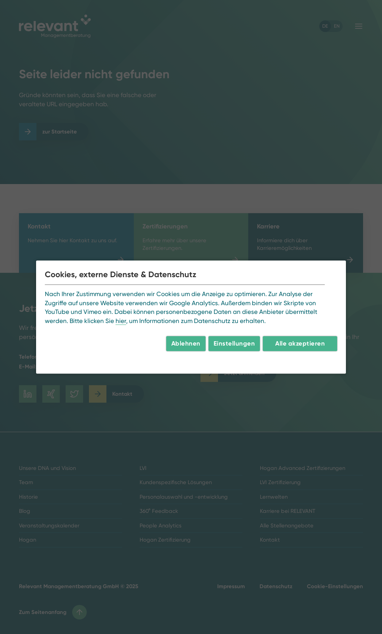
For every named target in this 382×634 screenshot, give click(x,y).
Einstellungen (234, 343)
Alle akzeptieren (300, 343)
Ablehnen (185, 343)
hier (121, 320)
